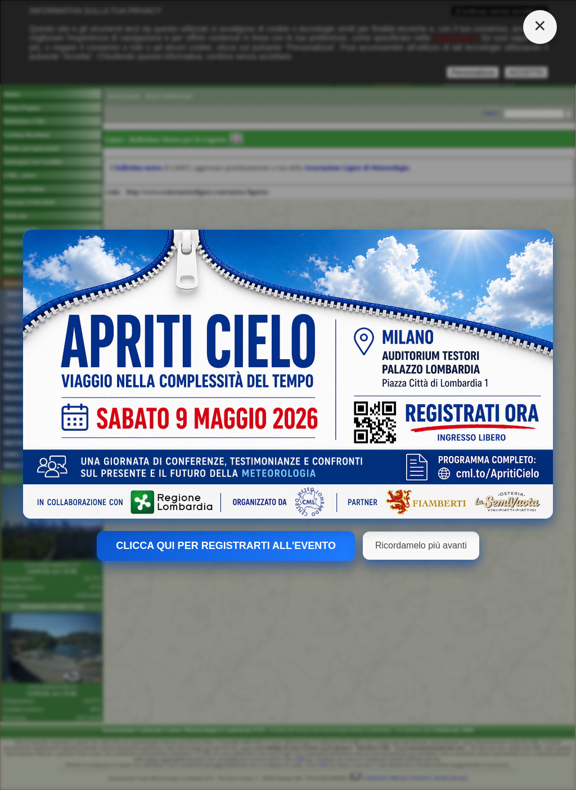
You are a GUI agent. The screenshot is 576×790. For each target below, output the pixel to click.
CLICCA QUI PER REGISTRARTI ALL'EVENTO (226, 545)
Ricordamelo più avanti (421, 545)
